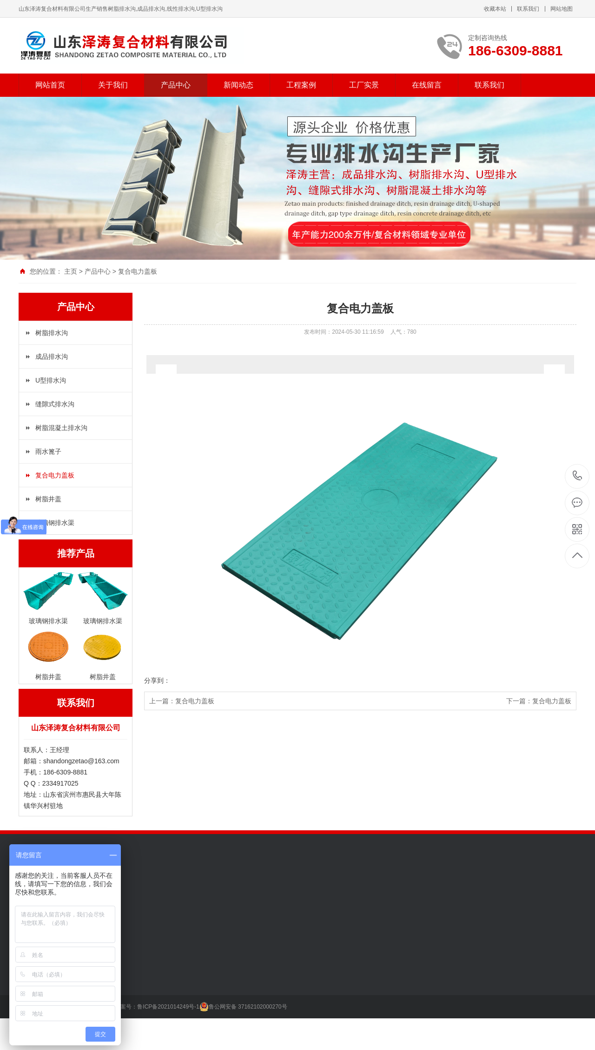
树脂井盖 (48, 499)
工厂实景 (364, 85)
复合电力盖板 (137, 271)
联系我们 (528, 9)
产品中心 (176, 85)
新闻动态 (238, 85)
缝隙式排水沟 (54, 404)
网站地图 (561, 9)
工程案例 (301, 85)
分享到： (157, 680)
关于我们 (113, 85)
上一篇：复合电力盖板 (181, 701)
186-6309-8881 (577, 476)
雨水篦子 (48, 451)
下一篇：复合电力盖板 (538, 701)
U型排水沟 (50, 380)
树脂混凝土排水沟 (61, 427)
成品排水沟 (51, 356)
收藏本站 (495, 9)
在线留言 (427, 85)
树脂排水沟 (51, 333)
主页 (70, 271)
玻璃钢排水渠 (54, 522)
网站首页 (50, 85)
